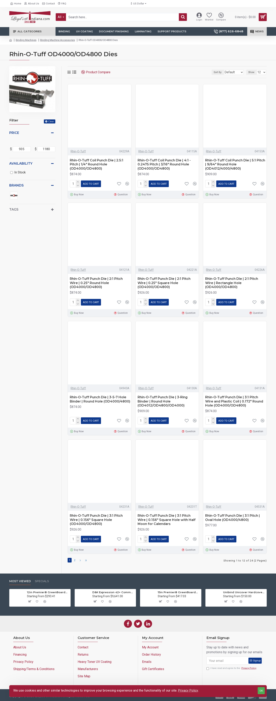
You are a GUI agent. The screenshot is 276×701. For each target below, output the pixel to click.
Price (14, 133)
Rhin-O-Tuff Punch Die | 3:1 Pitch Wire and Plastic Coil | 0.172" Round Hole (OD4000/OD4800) (234, 401)
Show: (252, 72)
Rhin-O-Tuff (78, 151)
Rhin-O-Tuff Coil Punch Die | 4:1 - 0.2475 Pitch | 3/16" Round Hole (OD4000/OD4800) (164, 164)
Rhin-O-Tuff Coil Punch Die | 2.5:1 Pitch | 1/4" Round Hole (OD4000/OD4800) (96, 164)
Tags (14, 209)
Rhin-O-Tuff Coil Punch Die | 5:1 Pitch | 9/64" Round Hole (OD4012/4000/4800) (235, 164)
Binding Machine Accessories (57, 40)
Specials (42, 580)
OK (261, 690)
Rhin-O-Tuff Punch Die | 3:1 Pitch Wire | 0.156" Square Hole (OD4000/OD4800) (96, 520)
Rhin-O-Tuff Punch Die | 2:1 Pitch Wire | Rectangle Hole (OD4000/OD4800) (231, 283)
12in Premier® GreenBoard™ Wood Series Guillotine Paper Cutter (48, 591)
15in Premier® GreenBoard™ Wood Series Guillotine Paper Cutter (179, 591)
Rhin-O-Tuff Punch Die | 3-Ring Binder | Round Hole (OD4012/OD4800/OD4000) (162, 401)
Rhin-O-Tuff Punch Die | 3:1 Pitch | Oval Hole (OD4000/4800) (232, 518)
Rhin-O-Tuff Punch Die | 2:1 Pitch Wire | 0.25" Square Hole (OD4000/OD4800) (164, 283)
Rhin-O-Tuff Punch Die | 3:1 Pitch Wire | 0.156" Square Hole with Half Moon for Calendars (167, 520)
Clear (51, 121)
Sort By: (215, 72)
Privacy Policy (188, 690)
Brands (16, 185)
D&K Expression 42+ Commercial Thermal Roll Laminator (113, 591)
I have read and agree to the (231, 667)
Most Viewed (20, 580)
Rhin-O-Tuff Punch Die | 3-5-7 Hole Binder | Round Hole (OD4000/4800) (100, 399)
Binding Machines (26, 40)
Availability (20, 163)
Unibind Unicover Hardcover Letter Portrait (244, 591)
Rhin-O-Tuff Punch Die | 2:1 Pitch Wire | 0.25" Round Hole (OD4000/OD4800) (96, 283)
